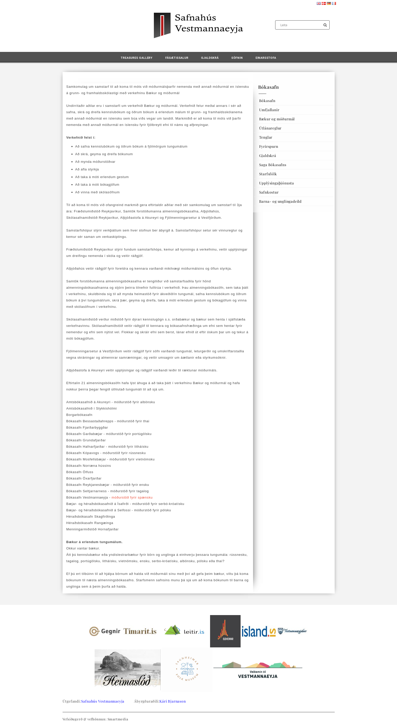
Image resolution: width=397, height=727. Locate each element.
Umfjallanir (269, 109)
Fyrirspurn (268, 146)
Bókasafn (267, 100)
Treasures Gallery (137, 58)
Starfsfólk (268, 173)
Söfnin (237, 58)
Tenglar (266, 137)
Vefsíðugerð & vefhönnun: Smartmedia (95, 719)
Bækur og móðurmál (277, 119)
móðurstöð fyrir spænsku (132, 497)
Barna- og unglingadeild (280, 201)
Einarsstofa (266, 58)
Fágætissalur (176, 58)
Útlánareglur (270, 128)
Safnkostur (269, 192)
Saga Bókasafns (272, 164)
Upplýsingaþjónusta (276, 183)
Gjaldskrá (210, 58)
